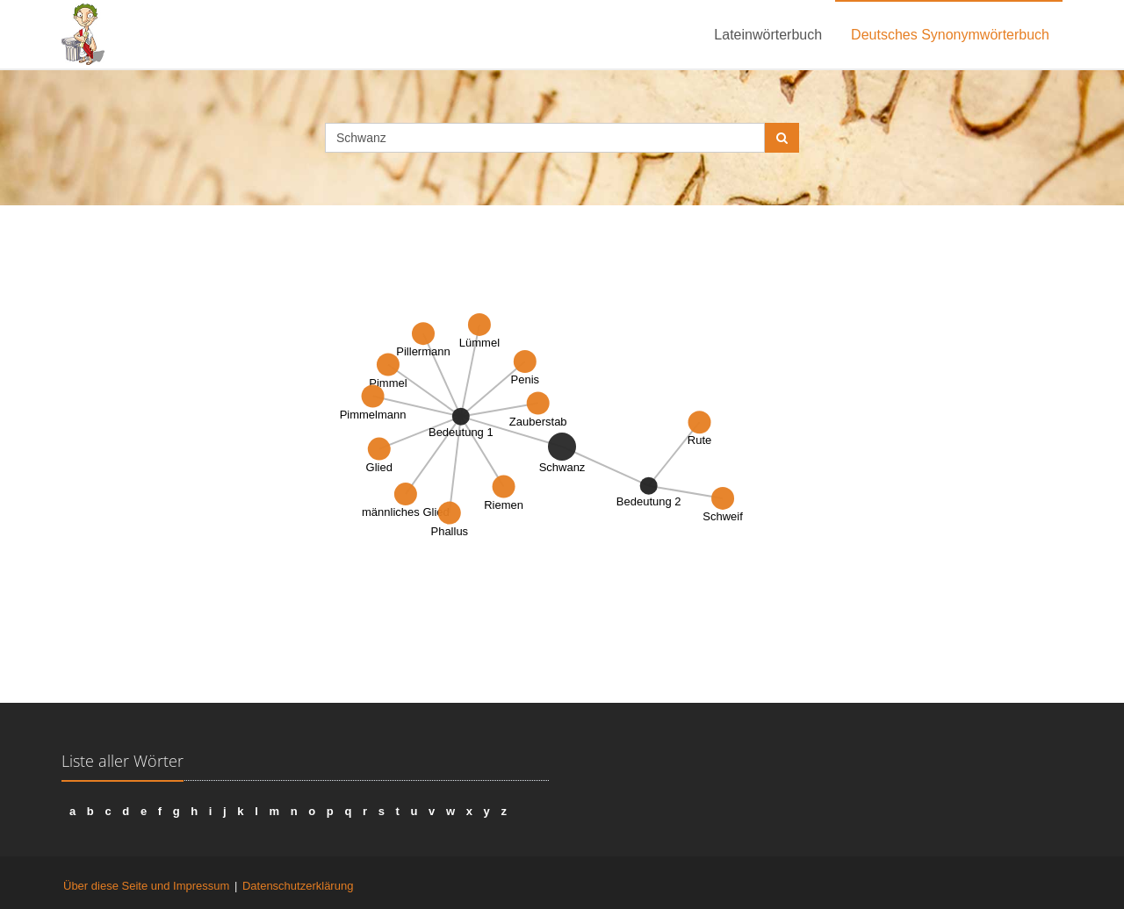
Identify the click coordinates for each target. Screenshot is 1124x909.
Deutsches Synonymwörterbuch (950, 34)
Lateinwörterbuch (768, 34)
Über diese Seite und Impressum (146, 885)
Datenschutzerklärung (297, 885)
